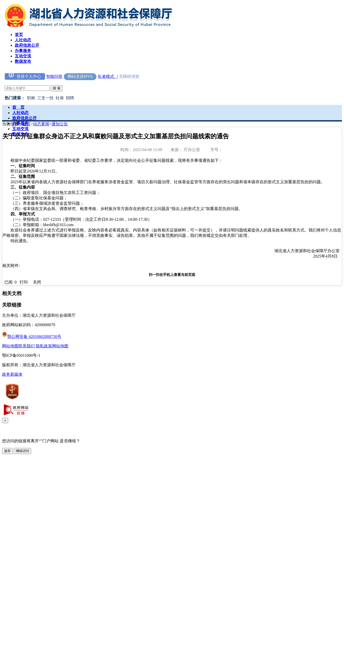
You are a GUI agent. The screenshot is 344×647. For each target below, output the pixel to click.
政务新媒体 (12, 374)
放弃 (7, 451)
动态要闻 (41, 124)
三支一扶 (45, 98)
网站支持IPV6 (80, 76)
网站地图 (10, 346)
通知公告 (60, 124)
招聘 (70, 98)
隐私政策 (44, 346)
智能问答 (54, 76)
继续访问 (22, 451)
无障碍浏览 (129, 76)
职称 (31, 98)
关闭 (37, 282)
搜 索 (56, 88)
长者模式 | (108, 76)
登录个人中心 (25, 76)
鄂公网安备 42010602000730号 (31, 336)
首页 (26, 124)
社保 (60, 98)
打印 (24, 282)
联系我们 (26, 346)
